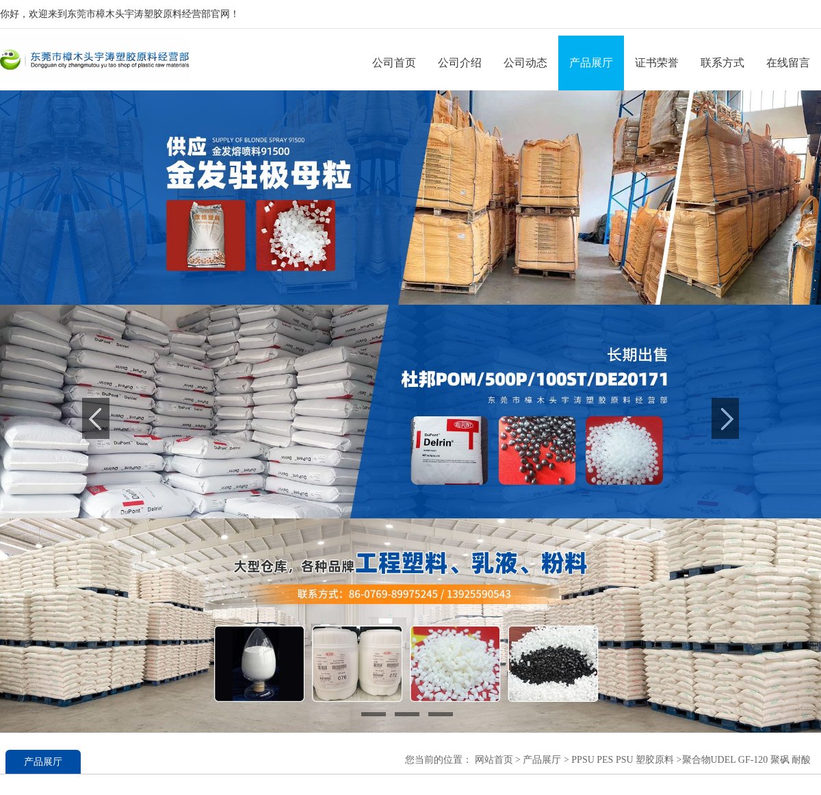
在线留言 (788, 62)
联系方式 (722, 62)
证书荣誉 (657, 62)
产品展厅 (591, 62)
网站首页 (494, 760)
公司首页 (394, 62)
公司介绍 (460, 62)
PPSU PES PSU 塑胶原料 (621, 760)
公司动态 (525, 62)
